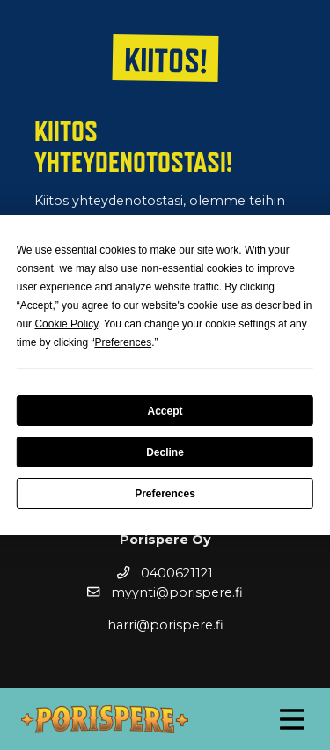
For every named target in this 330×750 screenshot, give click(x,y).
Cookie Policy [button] (66, 324)
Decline (165, 452)
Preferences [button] (122, 342)
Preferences (165, 494)
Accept (164, 411)
